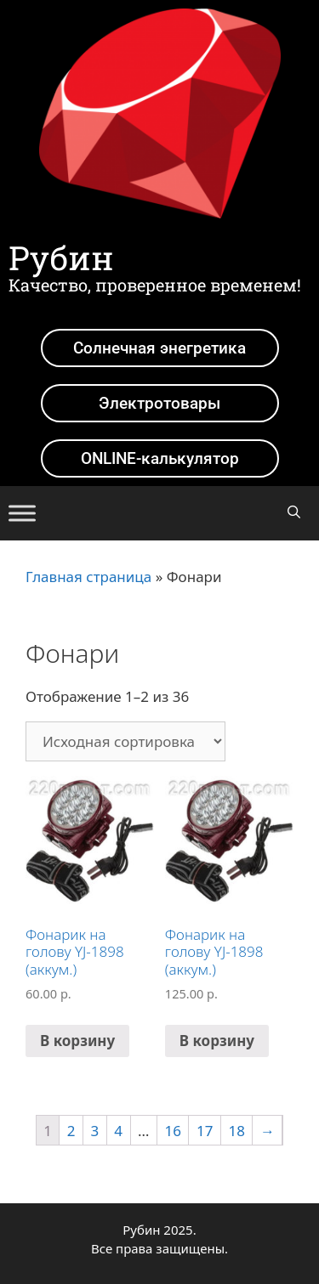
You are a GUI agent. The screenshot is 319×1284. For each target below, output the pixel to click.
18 (236, 1130)
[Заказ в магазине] (125, 741)
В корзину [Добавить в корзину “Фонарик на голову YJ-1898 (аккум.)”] (77, 1040)
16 (173, 1130)
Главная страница (88, 576)
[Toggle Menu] (22, 513)
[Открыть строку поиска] (294, 511)
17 (205, 1130)
